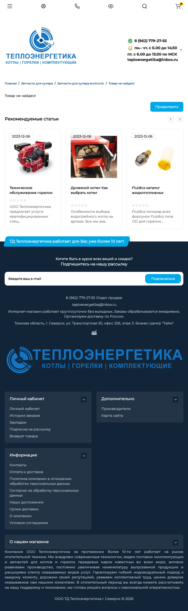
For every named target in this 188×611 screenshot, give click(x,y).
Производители (116, 409)
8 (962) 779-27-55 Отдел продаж (94, 298)
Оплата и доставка (26, 472)
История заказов (25, 415)
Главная (11, 83)
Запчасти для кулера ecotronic (80, 83)
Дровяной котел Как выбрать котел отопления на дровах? (91, 193)
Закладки (18, 422)
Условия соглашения (29, 523)
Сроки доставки (24, 509)
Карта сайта (112, 415)
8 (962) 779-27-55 (147, 40)
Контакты (18, 465)
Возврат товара (24, 436)
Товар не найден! (121, 83)
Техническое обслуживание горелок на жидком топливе (31, 193)
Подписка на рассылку (30, 429)
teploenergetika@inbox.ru (94, 304)
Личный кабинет (25, 409)
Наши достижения (26, 502)
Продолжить (166, 107)
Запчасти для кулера (37, 83)
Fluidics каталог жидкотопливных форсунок (147, 193)
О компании (21, 516)
